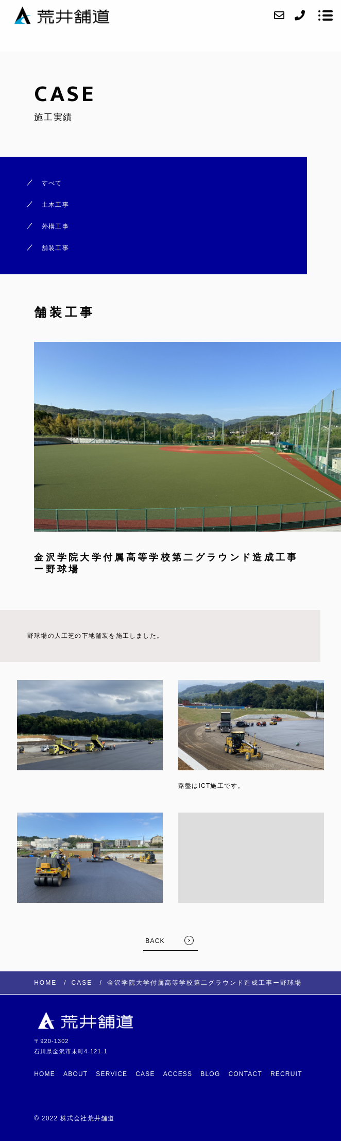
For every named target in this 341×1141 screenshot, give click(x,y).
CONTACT (245, 1074)
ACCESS (178, 1074)
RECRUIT (286, 1074)
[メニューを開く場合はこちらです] (325, 15)
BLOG (210, 1074)
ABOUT (75, 1074)
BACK (154, 941)
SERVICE (111, 1074)
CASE (145, 1074)
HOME (44, 1074)
